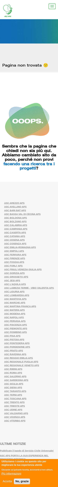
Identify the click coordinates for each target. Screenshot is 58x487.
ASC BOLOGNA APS (15, 217)
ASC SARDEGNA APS (16, 380)
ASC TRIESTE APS (14, 406)
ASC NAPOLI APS (14, 317)
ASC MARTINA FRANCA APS (20, 306)
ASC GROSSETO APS (16, 276)
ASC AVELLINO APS (15, 206)
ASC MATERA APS (14, 310)
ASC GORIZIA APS (14, 273)
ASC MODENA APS (14, 313)
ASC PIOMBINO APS (15, 332)
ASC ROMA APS (13, 372)
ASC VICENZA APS (14, 417)
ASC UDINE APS (13, 409)
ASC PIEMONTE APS (15, 328)
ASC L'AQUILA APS (15, 284)
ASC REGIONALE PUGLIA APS (21, 361)
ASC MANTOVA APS (15, 299)
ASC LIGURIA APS (14, 291)
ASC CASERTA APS (15, 232)
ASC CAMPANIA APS (15, 229)
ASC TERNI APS (13, 395)
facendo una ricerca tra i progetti (29, 166)
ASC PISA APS (12, 336)
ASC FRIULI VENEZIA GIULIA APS (23, 269)
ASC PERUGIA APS (15, 321)
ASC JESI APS (12, 280)
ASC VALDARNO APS (16, 413)
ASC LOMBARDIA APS (16, 295)
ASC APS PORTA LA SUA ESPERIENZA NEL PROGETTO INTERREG (24, 457)
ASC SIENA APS (13, 387)
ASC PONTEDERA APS (17, 343)
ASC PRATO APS (13, 350)
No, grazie (22, 481)
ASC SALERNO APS (15, 376)
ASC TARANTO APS (15, 391)
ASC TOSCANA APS (15, 398)
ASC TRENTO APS (14, 402)
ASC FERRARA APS (15, 254)
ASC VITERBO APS (14, 420)
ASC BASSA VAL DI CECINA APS (22, 214)
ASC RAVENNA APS (15, 354)
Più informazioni (11, 473)
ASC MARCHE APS (14, 302)
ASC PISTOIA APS (14, 339)
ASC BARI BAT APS (15, 210)
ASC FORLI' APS (13, 265)
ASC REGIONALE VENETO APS (21, 365)
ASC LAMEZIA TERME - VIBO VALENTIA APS (29, 288)
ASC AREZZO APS (14, 203)
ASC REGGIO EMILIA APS (18, 358)
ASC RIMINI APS (13, 369)
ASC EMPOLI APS (14, 251)
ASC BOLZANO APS (15, 221)
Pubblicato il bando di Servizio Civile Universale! (27, 450)
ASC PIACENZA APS (15, 324)
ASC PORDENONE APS (17, 347)
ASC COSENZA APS (15, 243)
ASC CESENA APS (14, 240)
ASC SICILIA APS (13, 383)
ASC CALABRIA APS (15, 225)
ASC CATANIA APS (14, 236)
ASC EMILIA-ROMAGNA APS (20, 247)
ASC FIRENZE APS (14, 258)
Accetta (7, 481)
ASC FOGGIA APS (14, 262)
